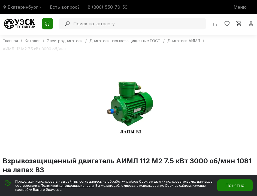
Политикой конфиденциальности (67, 185)
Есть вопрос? (65, 7)
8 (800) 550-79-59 (108, 7)
